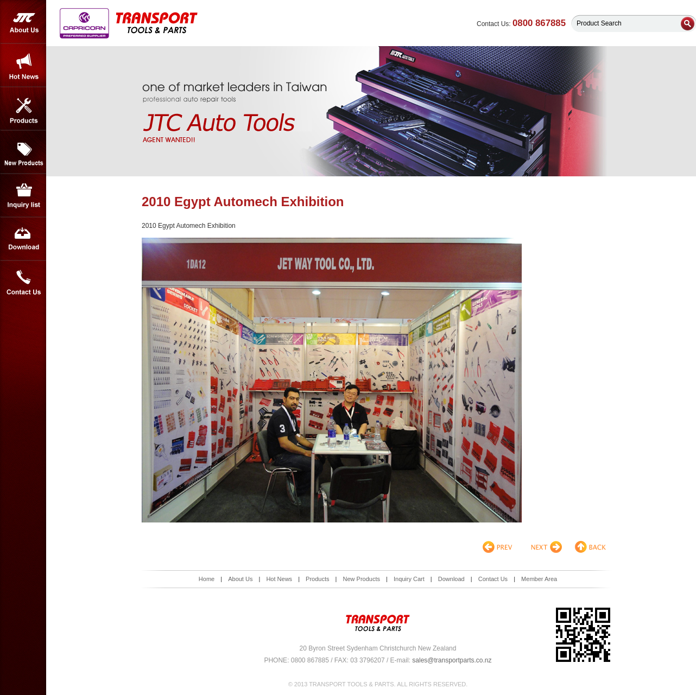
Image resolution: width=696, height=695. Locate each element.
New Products (23, 152)
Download (23, 238)
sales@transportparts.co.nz (451, 660)
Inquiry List (23, 195)
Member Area (539, 579)
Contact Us (23, 282)
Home (206, 579)
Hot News (23, 65)
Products (23, 108)
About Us (23, 21)
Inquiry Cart (409, 579)
